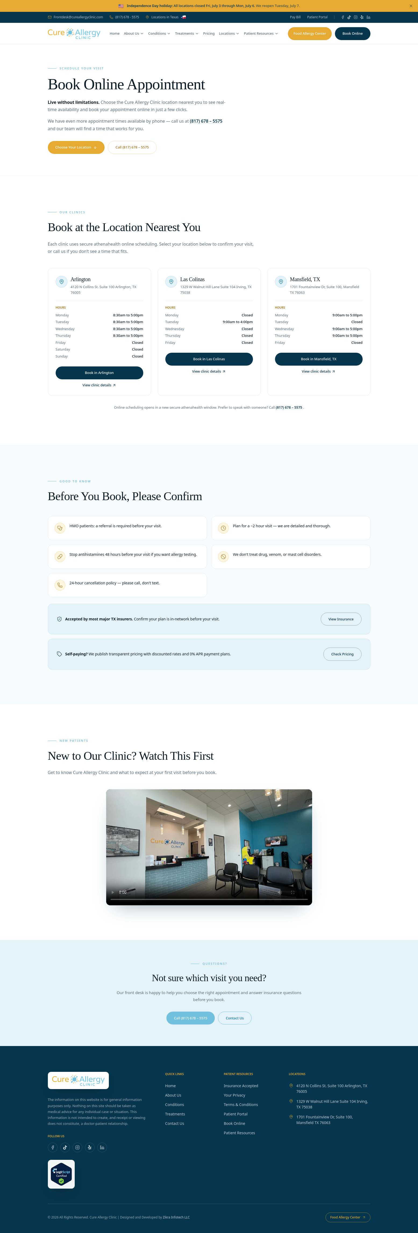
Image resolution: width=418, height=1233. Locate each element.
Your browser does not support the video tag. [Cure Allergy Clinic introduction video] (209, 847)
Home (115, 33)
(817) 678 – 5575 (206, 121)
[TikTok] (349, 17)
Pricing (209, 33)
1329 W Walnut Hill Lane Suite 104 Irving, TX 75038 (332, 1104)
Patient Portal (317, 17)
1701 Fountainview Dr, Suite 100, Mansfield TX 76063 (324, 1119)
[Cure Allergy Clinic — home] (74, 33)
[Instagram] (356, 17)
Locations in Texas (165, 17)
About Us (134, 33)
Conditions (159, 33)
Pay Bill (295, 17)
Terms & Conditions (243, 1104)
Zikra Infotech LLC (176, 1217)
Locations (229, 33)
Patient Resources (261, 33)
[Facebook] (343, 17)
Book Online (237, 1123)
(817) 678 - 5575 (124, 17)
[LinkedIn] (368, 17)
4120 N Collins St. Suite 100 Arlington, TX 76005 (331, 1088)
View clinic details (99, 385)
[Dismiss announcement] (411, 6)
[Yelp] (362, 17)
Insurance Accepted (243, 1085)
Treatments (187, 33)
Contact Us (177, 1123)
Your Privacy (237, 1095)
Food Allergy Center (310, 33)
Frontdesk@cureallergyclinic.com (75, 17)
